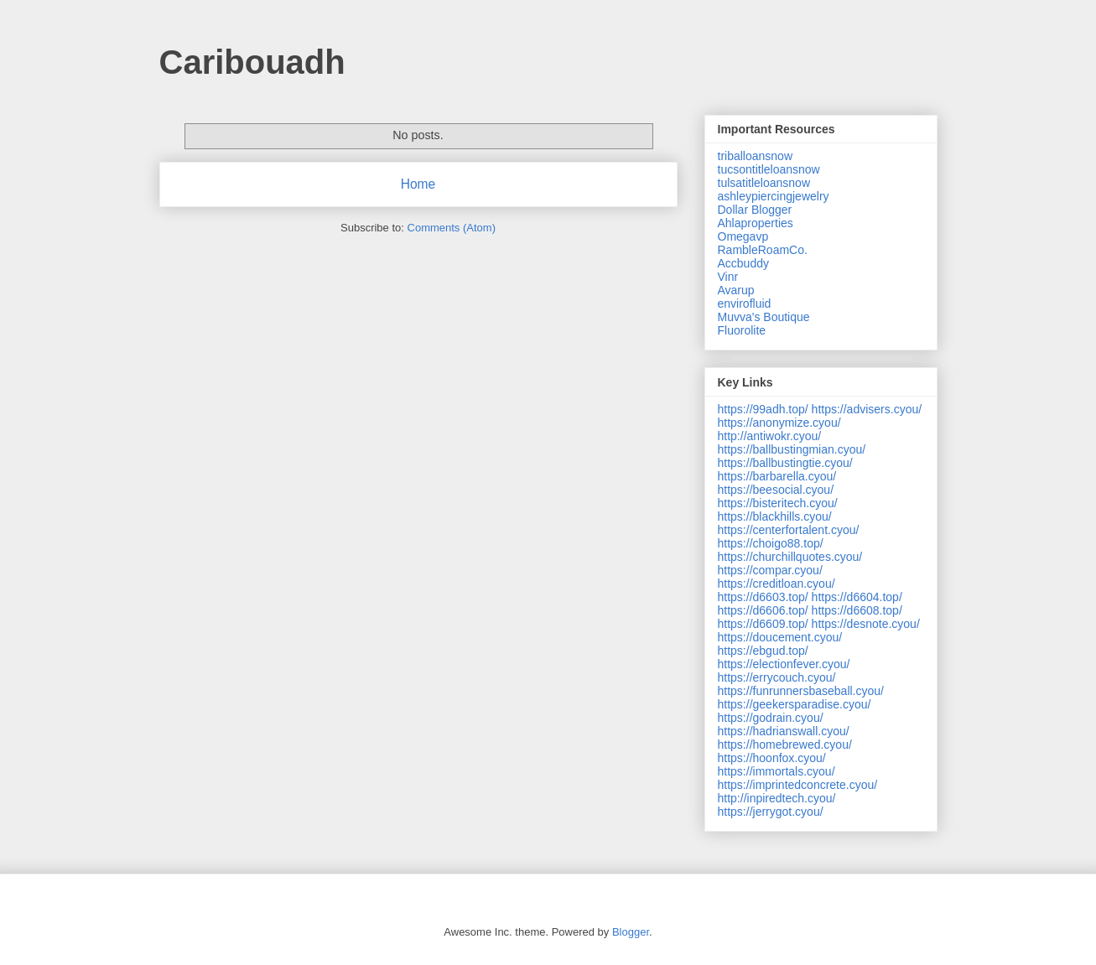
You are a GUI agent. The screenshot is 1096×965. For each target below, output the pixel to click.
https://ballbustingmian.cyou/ (792, 449)
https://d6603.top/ (763, 597)
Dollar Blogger (755, 209)
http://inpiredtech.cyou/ (777, 798)
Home (418, 184)
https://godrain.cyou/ (770, 717)
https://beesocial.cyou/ (776, 489)
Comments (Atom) (452, 227)
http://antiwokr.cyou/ (770, 436)
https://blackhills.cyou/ (775, 516)
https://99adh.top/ (763, 409)
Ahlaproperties (755, 223)
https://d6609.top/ (763, 623)
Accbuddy (743, 263)
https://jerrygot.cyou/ (770, 811)
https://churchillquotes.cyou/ (790, 556)
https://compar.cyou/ (770, 570)
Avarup (736, 290)
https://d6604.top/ (857, 597)
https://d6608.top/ (857, 610)
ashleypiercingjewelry (773, 196)
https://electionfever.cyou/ (784, 664)
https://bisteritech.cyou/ (778, 503)
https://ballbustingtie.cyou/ (785, 463)
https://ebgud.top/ (763, 650)
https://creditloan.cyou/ (776, 583)
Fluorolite (742, 330)
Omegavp (743, 236)
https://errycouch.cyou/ (777, 677)
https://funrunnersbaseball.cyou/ (801, 691)
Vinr (728, 276)
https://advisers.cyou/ (867, 409)
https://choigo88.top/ (770, 543)
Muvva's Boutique (764, 317)
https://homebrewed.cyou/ (785, 744)
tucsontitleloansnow (769, 169)
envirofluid (744, 303)
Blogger (630, 932)
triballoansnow (755, 156)
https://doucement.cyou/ (780, 637)
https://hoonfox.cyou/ (772, 758)
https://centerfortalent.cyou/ (789, 530)
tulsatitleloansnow (764, 182)
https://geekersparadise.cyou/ (794, 704)
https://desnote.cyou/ (866, 623)
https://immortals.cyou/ (776, 771)
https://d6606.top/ (763, 610)
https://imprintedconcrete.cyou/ (798, 784)
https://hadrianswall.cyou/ (783, 731)
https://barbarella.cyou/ (777, 476)
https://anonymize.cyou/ (779, 422)
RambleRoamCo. (763, 250)
